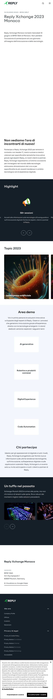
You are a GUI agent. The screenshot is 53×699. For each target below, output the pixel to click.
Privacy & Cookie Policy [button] (11, 636)
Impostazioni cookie (15, 694)
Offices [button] (6, 617)
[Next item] (29, 232)
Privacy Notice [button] (12, 639)
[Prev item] (23, 232)
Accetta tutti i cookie (37, 694)
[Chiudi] (50, 662)
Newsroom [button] (7, 625)
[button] (16, 583)
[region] (26, 679)
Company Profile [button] (9, 613)
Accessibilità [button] (8, 655)
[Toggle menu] (49, 3)
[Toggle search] (43, 3)
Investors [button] (7, 621)
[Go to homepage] (11, 3)
